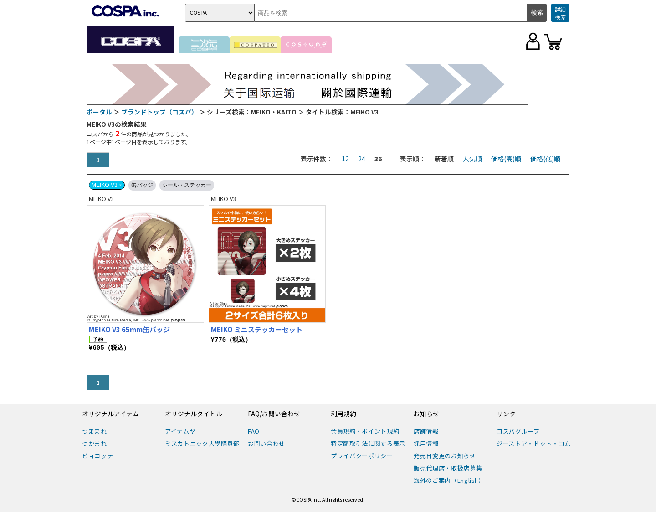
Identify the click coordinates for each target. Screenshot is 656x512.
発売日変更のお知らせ (445, 455)
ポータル (99, 111)
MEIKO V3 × (107, 185)
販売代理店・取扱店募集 (448, 468)
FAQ (254, 431)
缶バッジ (142, 185)
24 (361, 158)
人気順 (472, 158)
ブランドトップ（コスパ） (159, 111)
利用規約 (343, 414)
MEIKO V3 (101, 198)
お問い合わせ (266, 443)
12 (345, 158)
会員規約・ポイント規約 (365, 431)
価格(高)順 (506, 158)
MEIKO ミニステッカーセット (256, 329)
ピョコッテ (97, 455)
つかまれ (94, 443)
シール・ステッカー (186, 185)
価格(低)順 (545, 158)
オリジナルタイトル (193, 414)
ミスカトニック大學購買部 (202, 443)
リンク (506, 414)
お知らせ (426, 414)
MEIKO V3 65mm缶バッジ (129, 329)
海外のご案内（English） (449, 480)
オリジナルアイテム (110, 414)
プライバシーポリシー (362, 455)
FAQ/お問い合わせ (274, 414)
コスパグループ (518, 431)
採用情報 (426, 443)
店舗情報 (426, 431)
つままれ (94, 431)
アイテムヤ (180, 431)
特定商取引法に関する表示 (368, 443)
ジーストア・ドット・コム (534, 443)
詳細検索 (560, 13)
